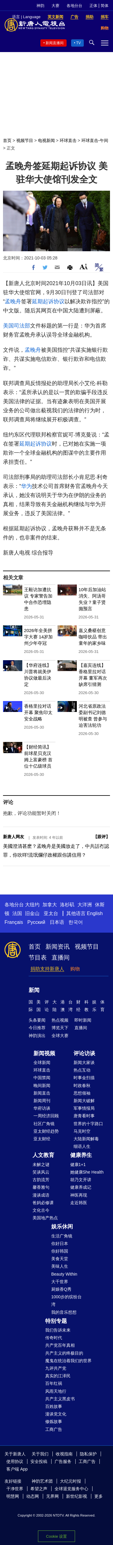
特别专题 (56, 1321)
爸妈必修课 (43, 1202)
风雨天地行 (55, 1391)
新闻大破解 (84, 1100)
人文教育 (43, 1155)
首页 (7, 140)
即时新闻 (82, 1020)
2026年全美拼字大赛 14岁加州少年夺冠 (38, 637)
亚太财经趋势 (46, 1131)
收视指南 (64, 1453)
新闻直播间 (55, 43)
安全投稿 (38, 1461)
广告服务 (63, 1461)
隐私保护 (88, 1453)
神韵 (40, 5)
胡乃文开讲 (80, 1179)
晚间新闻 (41, 1085)
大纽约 (32, 904)
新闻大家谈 (84, 1062)
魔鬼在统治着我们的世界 (68, 1360)
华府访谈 (41, 1108)
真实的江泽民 (58, 1375)
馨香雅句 (41, 1187)
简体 (104, 5)
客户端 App (17, 1469)
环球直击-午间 (94, 140)
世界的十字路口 (88, 1123)
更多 (98, 1496)
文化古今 (41, 1210)
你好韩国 (59, 1251)
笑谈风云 (41, 1172)
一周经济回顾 (46, 1115)
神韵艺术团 (42, 1481)
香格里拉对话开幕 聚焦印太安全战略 (38, 712)
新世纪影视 (76, 1496)
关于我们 (40, 1453)
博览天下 (60, 1027)
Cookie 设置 (56, 1536)
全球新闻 (41, 1062)
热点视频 (60, 1020)
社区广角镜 (44, 1123)
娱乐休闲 (62, 1227)
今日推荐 (37, 1027)
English (94, 913)
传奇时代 (53, 1337)
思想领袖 (82, 1093)
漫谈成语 (41, 1195)
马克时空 (82, 1131)
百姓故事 (53, 1406)
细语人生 (82, 1146)
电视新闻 (46, 140)
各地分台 (74, 5)
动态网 (32, 1496)
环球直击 (68, 140)
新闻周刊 (41, 1100)
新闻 (34, 990)
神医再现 (78, 1195)
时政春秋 (82, 1085)
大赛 (55, 5)
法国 (17, 913)
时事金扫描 (84, 1077)
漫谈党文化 (55, 1414)
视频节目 (24, 140)
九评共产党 (55, 1368)
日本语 (57, 922)
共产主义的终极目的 (64, 1353)
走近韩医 (78, 1202)
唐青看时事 (84, 1115)
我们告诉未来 (58, 1330)
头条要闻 (37, 1020)
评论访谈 (84, 1053)
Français (14, 922)
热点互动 (82, 1070)
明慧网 (12, 1496)
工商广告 (53, 1429)
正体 (93, 5)
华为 (26, 486)
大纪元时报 (70, 1481)
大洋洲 (84, 904)
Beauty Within (64, 1274)
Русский (36, 922)
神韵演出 (37, 1035)
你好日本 (59, 1243)
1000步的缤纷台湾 (66, 1300)
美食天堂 (59, 1258)
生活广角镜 (61, 1236)
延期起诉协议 (48, 301)
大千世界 (59, 1281)
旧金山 (32, 913)
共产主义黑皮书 (60, 1398)
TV (78, 43)
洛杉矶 (67, 904)
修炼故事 (53, 1421)
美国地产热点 (45, 1217)
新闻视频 (44, 1053)
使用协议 (14, 1461)
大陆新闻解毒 (86, 1138)
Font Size (83, 266)
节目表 (38, 957)
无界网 (52, 1496)
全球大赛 (60, 1035)
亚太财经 (41, 1138)
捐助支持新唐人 (47, 968)
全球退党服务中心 (71, 1488)
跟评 (101, 836)
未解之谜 (41, 1164)
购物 (75, 968)
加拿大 (49, 904)
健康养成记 (80, 1187)
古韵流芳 (41, 1179)
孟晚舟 (13, 301)
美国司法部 (16, 326)
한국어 (75, 922)
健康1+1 (78, 1164)
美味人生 (59, 1266)
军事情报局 (84, 1108)
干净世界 (14, 1488)
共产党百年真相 (60, 1345)
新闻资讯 (58, 946)
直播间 (61, 957)
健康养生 (81, 1155)
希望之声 (38, 1488)
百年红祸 (53, 1383)
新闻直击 (41, 1093)
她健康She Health (87, 1172)
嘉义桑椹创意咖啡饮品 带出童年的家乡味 (93, 637)
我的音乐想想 (64, 1312)
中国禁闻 (41, 1077)
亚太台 (51, 913)
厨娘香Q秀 (61, 1289)
